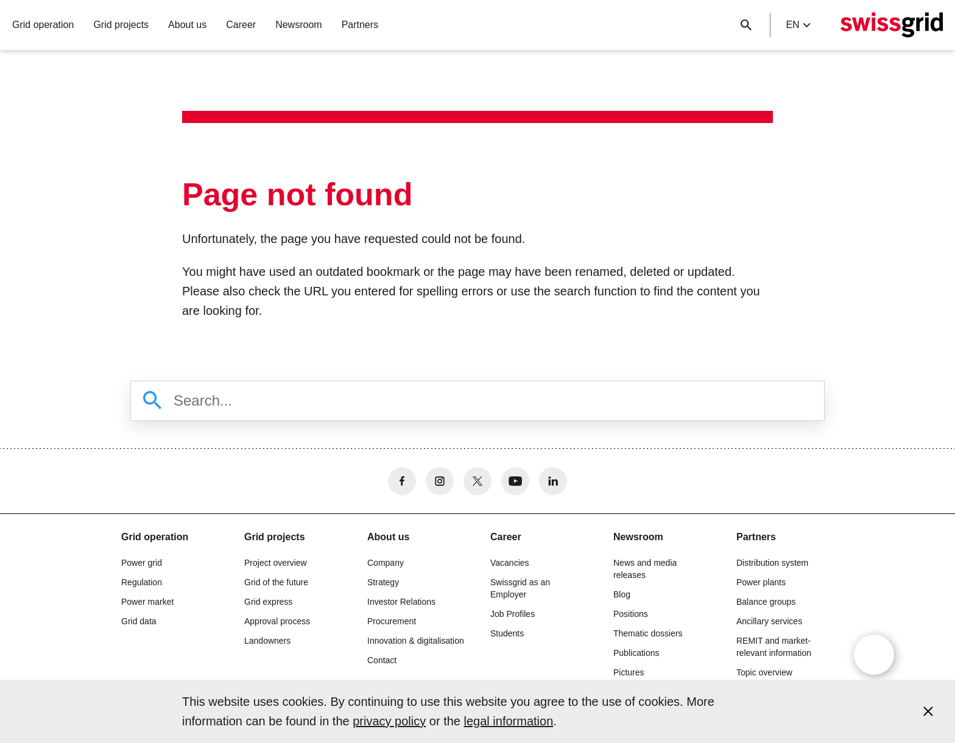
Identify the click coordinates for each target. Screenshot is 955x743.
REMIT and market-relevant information (773, 647)
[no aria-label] (402, 481)
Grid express (268, 602)
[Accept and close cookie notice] (928, 711)
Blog (621, 594)
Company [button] (385, 563)
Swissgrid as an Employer (520, 588)
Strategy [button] (383, 582)
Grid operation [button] (43, 24)
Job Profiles (512, 614)
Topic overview (764, 672)
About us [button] (187, 24)
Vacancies (509, 563)
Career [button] (241, 24)
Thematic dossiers (648, 633)
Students (507, 633)
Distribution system (772, 563)
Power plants (761, 582)
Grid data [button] (139, 621)
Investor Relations (401, 602)
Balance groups (765, 602)
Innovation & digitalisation (415, 641)
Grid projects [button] (121, 24)
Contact (381, 660)
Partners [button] (360, 24)
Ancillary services (769, 621)
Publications (636, 653)
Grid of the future (276, 582)
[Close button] (746, 25)
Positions (630, 614)
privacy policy (389, 721)
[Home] (891, 25)
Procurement (391, 621)
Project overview (275, 563)
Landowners (267, 641)
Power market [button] (147, 602)
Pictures (628, 672)
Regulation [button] (141, 582)
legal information (509, 721)
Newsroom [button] (298, 24)
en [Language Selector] (798, 24)
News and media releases (645, 569)
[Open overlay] (874, 655)
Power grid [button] (141, 563)
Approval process (277, 621)
